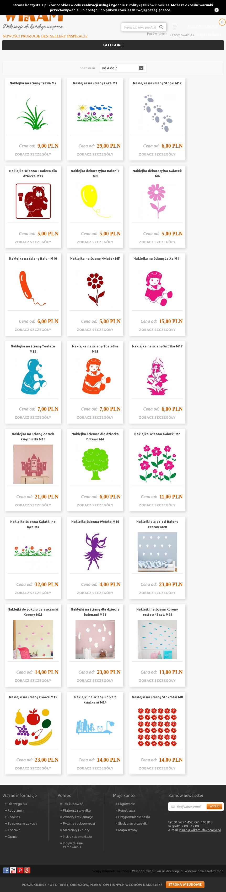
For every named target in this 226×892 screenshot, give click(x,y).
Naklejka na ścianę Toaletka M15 (95, 349)
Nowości (11, 36)
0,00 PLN (203, 27)
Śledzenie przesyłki (133, 823)
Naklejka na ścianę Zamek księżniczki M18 (33, 436)
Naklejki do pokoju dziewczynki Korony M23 (33, 612)
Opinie (13, 836)
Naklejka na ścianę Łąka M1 (95, 83)
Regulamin (16, 810)
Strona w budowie (185, 884)
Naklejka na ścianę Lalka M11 (157, 258)
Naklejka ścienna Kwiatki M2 (157, 434)
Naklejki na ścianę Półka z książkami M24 (95, 699)
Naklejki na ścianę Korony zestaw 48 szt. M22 (157, 612)
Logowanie (126, 804)
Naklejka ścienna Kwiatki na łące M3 (33, 524)
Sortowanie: (88, 68)
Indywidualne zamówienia (73, 845)
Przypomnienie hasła (134, 817)
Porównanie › (156, 33)
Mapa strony (127, 830)
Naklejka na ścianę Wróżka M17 (157, 346)
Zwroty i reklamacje (78, 817)
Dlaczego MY (18, 804)
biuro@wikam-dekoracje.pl (200, 830)
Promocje (30, 36)
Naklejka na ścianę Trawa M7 (33, 83)
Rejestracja (126, 810)
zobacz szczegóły (33, 154)
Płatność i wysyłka (77, 810)
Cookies (14, 817)
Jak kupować (73, 804)
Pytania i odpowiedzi (79, 823)
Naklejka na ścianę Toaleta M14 (33, 349)
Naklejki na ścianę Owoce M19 (33, 697)
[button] (122, 68)
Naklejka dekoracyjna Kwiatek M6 (157, 173)
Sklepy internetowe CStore (111, 871)
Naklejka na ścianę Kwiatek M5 (95, 258)
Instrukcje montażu (77, 836)
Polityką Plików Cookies (148, 5)
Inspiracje (77, 36)
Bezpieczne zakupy (22, 823)
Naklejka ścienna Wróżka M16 (95, 521)
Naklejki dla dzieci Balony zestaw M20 (157, 524)
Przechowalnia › (182, 35)
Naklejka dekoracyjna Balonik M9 (95, 173)
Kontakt (14, 830)
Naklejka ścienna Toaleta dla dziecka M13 (33, 173)
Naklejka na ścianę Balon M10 (33, 258)
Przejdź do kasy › (208, 34)
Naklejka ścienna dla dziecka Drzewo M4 (95, 436)
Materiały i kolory (76, 830)
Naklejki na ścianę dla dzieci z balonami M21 (95, 612)
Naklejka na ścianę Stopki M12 (157, 83)
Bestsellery (53, 36)
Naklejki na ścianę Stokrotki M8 (157, 697)
